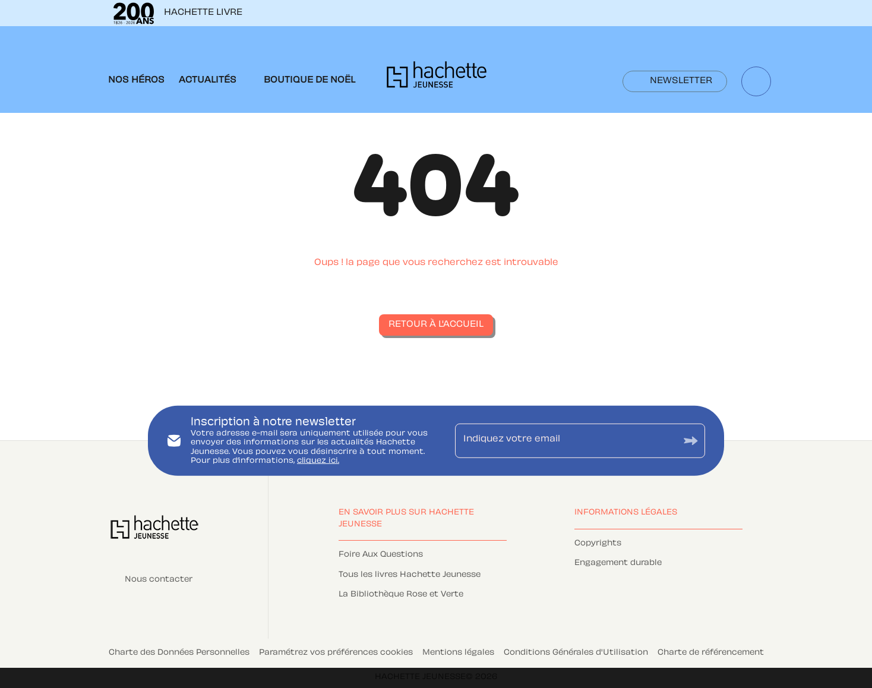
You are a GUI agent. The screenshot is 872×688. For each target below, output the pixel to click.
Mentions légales (458, 653)
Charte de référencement (711, 653)
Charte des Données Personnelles (179, 653)
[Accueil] (436, 78)
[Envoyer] (691, 440)
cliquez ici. (318, 461)
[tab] (136, 81)
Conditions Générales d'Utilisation (576, 653)
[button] (675, 81)
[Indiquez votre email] (565, 440)
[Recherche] (756, 81)
